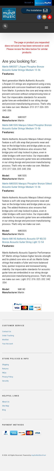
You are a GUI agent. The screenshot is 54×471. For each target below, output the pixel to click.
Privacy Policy (7, 377)
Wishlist (5, 340)
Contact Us (6, 332)
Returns (5, 369)
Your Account (7, 344)
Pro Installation (37, 10)
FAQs (4, 373)
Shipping (5, 365)
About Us (5, 402)
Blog (4, 410)
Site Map (5, 406)
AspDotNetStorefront (38, 455)
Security (5, 381)
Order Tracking (8, 336)
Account (28, 3)
